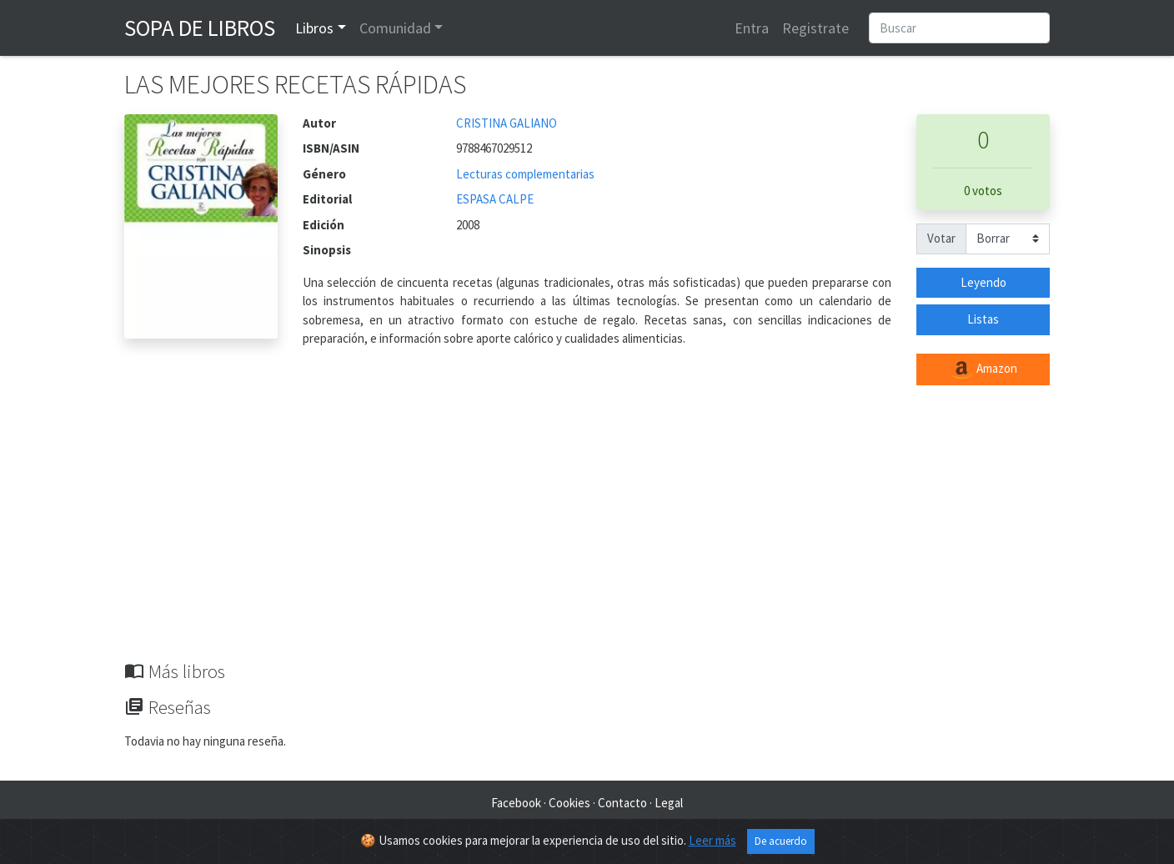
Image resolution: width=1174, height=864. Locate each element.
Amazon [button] (983, 369)
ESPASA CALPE (495, 199)
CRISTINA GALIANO (506, 123)
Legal (669, 803)
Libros (314, 28)
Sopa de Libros (199, 27)
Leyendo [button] (983, 282)
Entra (752, 28)
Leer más (712, 840)
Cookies (569, 803)
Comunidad (395, 28)
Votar (941, 238)
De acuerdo (781, 841)
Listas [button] (983, 319)
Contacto (622, 803)
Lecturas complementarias (525, 174)
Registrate (815, 28)
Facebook (516, 803)
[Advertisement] (587, 535)
